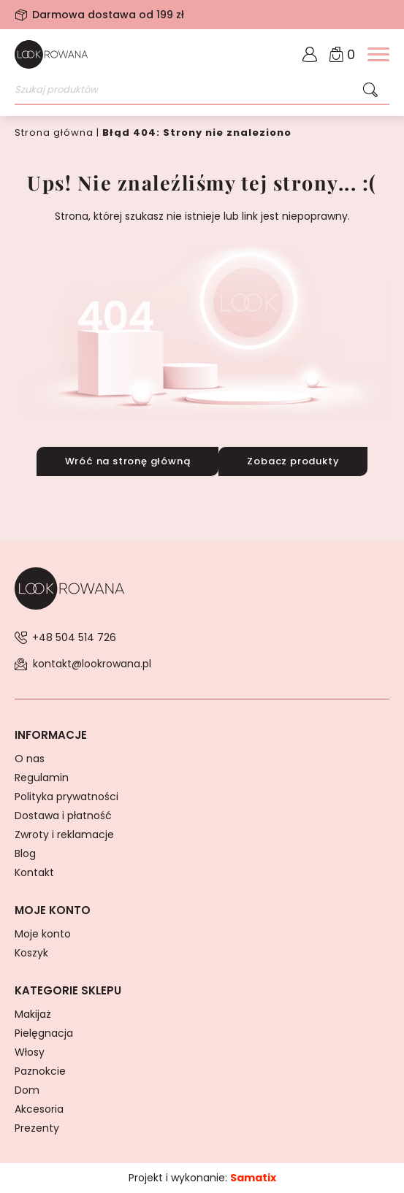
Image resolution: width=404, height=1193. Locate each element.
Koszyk (31, 952)
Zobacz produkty (293, 461)
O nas (30, 758)
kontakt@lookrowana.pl (92, 663)
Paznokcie (40, 1071)
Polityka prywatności (66, 796)
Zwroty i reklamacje (64, 834)
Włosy (30, 1052)
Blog (25, 853)
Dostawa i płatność (63, 815)
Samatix (253, 1177)
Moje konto (43, 934)
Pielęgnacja (44, 1033)
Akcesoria (39, 1109)
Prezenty (37, 1128)
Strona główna (54, 132)
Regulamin (42, 777)
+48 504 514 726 (74, 637)
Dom (27, 1090)
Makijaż (33, 1014)
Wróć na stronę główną (128, 461)
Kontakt (34, 872)
